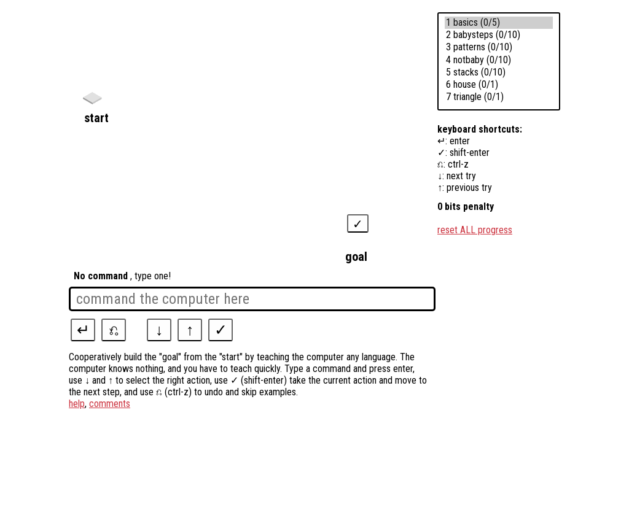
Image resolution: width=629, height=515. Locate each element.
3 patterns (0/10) (499, 47)
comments (109, 403)
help (77, 403)
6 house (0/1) (499, 85)
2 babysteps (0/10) (499, 35)
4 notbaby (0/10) (499, 60)
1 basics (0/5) (499, 23)
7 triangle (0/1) (499, 97)
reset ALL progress (474, 230)
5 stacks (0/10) (499, 72)
